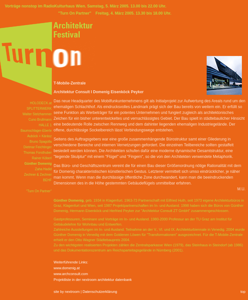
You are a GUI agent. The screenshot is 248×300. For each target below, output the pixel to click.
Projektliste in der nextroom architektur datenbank (93, 280)
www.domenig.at (67, 268)
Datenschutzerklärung (100, 292)
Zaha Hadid (43, 169)
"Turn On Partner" (39, 191)
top (243, 292)
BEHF (47, 180)
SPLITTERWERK (39, 108)
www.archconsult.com (71, 274)
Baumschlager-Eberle (36, 130)
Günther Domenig (38, 163)
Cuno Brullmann (40, 119)
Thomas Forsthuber (38, 152)
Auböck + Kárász (39, 136)
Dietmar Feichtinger (38, 147)
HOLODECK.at (41, 103)
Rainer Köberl (42, 158)
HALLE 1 (45, 125)
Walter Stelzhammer (37, 114)
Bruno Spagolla (41, 141)
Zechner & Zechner (38, 174)
